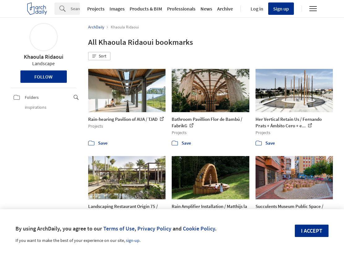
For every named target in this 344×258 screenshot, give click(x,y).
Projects (96, 8)
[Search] (75, 8)
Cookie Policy (199, 228)
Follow (43, 77)
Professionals (181, 8)
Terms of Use (119, 228)
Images (117, 8)
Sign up (281, 9)
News (206, 8)
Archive (225, 8)
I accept (311, 230)
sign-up (133, 240)
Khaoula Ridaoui (43, 56)
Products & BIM (146, 8)
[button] (99, 56)
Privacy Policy (154, 228)
